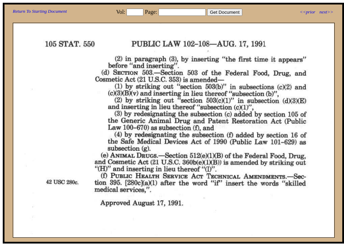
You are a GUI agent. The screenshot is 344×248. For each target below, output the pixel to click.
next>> (326, 11)
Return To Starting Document (40, 11)
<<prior (307, 11)
